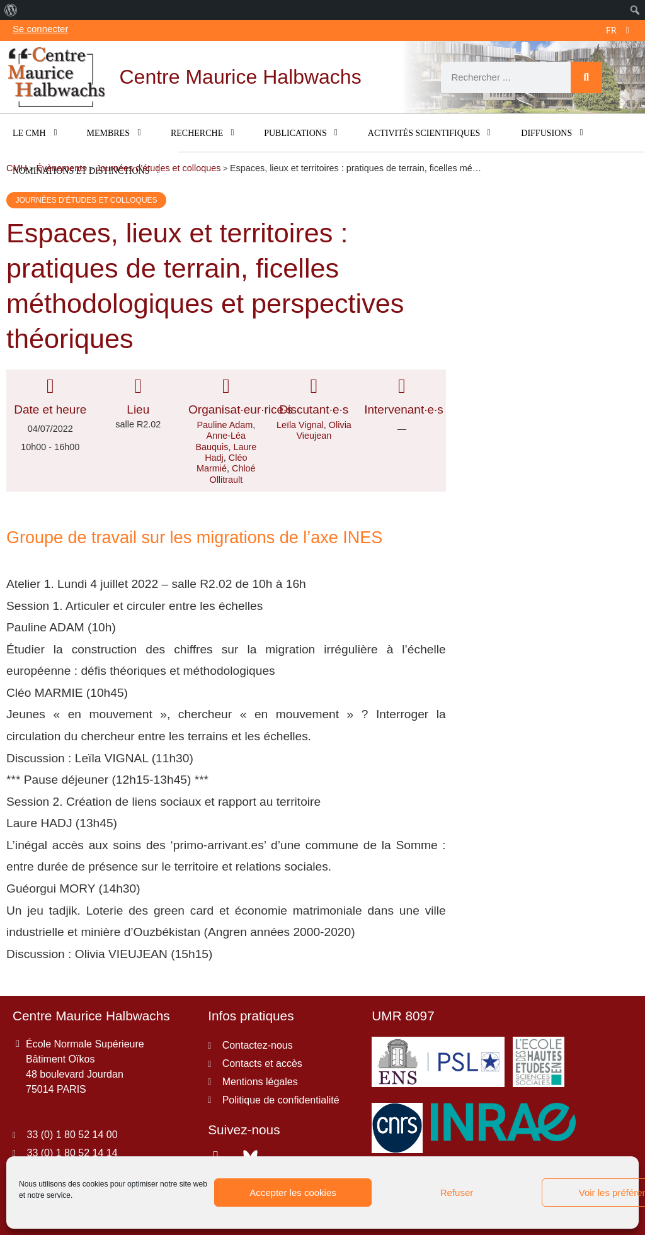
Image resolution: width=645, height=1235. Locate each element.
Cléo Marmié (222, 463)
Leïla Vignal (300, 425)
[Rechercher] (586, 77)
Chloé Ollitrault (232, 473)
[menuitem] (11, 10)
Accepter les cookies (292, 1192)
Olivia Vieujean (323, 430)
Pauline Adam (225, 425)
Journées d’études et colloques (86, 200)
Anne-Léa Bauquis (220, 441)
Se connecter (40, 28)
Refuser (457, 1192)
